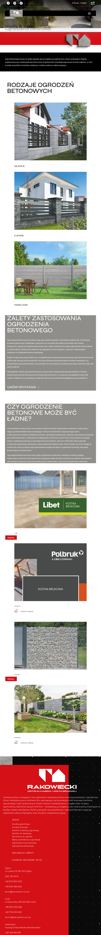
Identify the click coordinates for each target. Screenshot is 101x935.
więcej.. (11, 537)
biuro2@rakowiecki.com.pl (18, 917)
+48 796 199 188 (13, 932)
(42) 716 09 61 (12, 876)
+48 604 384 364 (13, 886)
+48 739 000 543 (13, 912)
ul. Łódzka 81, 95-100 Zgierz (18, 871)
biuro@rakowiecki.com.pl (17, 891)
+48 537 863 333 (13, 881)
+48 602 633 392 (13, 907)
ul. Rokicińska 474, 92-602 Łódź (20, 902)
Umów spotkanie (21, 387)
